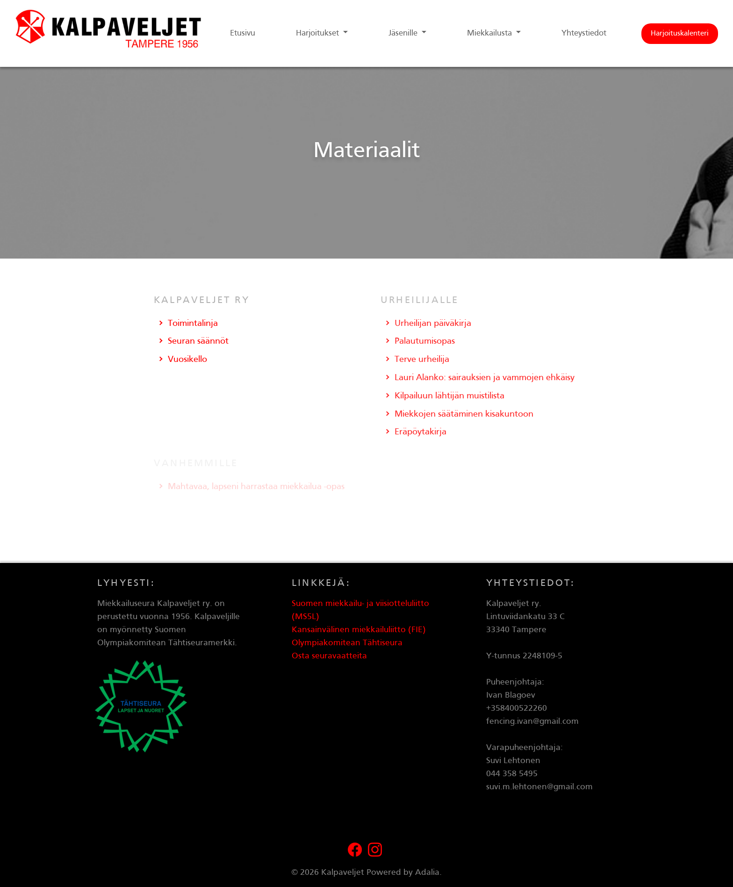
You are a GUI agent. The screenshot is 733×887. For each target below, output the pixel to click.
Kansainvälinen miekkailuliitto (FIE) (359, 630)
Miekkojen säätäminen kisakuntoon (464, 414)
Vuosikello (187, 359)
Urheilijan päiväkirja (433, 323)
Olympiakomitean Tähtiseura (347, 643)
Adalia (427, 873)
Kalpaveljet (342, 873)
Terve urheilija (422, 359)
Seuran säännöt (198, 341)
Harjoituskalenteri (680, 33)
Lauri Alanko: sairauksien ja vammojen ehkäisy (485, 378)
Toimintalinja (193, 323)
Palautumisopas (425, 341)
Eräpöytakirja (420, 432)
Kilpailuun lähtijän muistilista (449, 396)
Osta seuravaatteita (329, 656)
